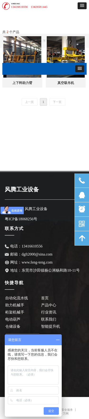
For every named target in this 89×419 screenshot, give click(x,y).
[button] (82, 5)
